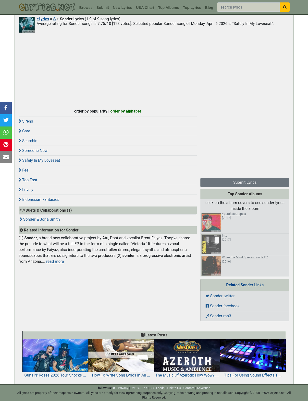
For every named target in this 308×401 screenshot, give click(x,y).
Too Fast (28, 180)
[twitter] (113, 388)
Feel (24, 170)
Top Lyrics (192, 7)
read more (55, 261)
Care (24, 131)
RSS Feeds (157, 388)
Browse (86, 7)
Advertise (203, 388)
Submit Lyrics (245, 182)
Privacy (123, 388)
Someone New (33, 150)
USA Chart (145, 7)
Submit (103, 7)
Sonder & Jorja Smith (40, 219)
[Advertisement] (154, 70)
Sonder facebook (223, 306)
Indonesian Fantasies (39, 199)
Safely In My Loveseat (39, 160)
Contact (188, 388)
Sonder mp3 (218, 316)
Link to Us (174, 388)
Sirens (26, 121)
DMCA (135, 388)
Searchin (28, 140)
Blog (209, 7)
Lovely (26, 189)
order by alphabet (125, 111)
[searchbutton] (285, 7)
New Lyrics (122, 7)
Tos (144, 388)
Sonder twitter (220, 296)
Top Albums (168, 7)
